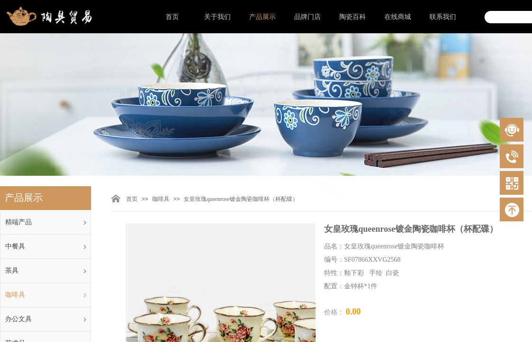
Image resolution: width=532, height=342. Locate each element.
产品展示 (262, 16)
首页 (172, 16)
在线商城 (397, 16)
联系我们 (442, 16)
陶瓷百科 (352, 16)
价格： (335, 312)
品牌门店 (307, 16)
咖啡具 (160, 199)
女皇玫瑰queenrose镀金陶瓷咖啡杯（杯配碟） (241, 199)
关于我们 (217, 16)
